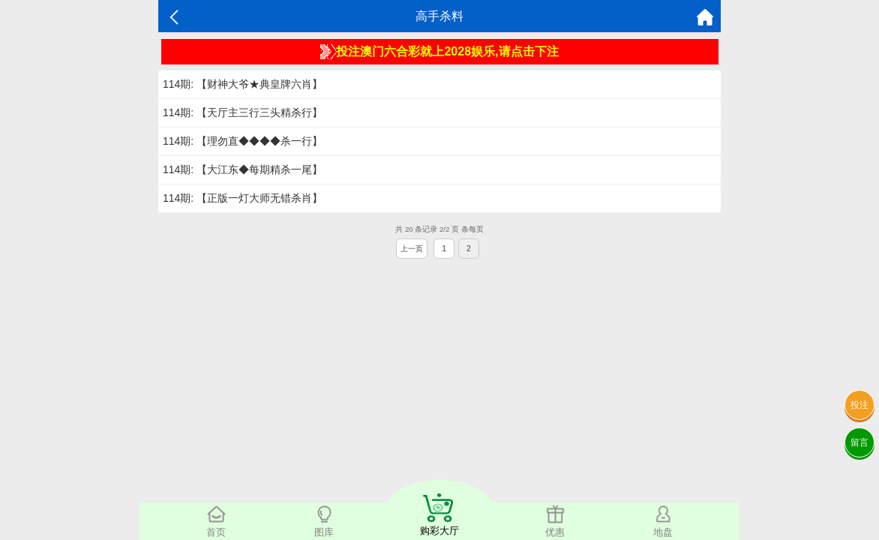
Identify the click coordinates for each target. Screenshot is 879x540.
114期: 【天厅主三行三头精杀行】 (242, 112)
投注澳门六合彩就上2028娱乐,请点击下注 (439, 51)
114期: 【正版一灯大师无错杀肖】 (242, 198)
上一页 (411, 248)
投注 (859, 405)
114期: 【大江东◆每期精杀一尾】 (242, 170)
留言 (859, 442)
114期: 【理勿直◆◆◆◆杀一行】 (242, 141)
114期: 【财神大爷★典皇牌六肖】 (242, 84)
